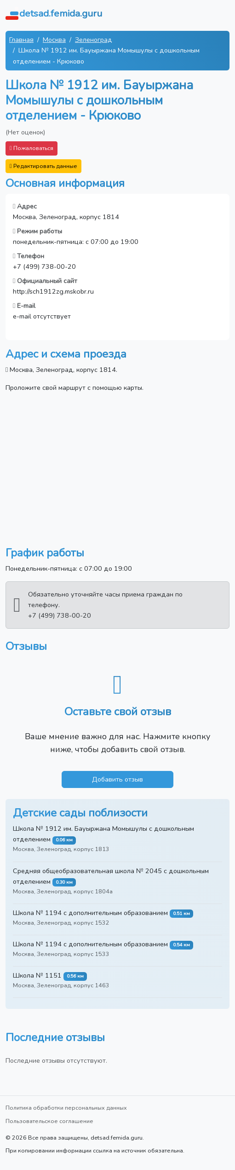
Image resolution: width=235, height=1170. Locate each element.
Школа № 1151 (37, 975)
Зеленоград (93, 39)
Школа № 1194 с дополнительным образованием (90, 912)
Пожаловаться (31, 148)
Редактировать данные (43, 166)
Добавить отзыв (117, 779)
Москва (54, 39)
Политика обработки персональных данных (66, 1108)
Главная (21, 39)
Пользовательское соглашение (49, 1121)
